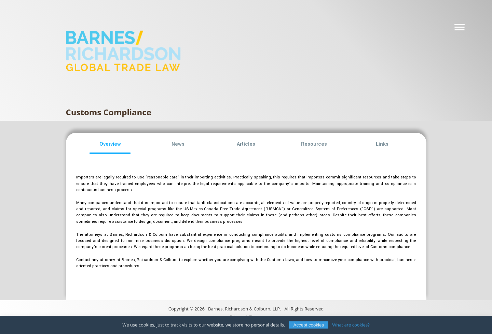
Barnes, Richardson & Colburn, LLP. (244, 309)
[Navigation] (459, 27)
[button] (110, 144)
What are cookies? (351, 325)
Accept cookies (308, 325)
